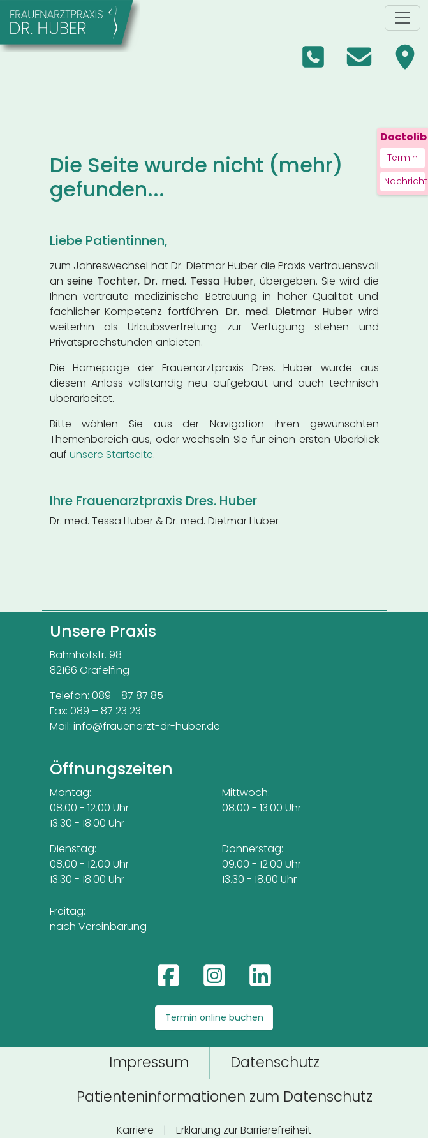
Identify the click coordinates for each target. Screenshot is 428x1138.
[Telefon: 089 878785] (313, 56)
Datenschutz (275, 1062)
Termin (402, 157)
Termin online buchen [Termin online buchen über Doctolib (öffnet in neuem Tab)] (214, 1017)
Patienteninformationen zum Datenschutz (225, 1096)
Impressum (149, 1062)
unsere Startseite (111, 454)
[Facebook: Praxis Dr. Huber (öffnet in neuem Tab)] (168, 975)
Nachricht (404, 181)
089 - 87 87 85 (127, 695)
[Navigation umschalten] (402, 18)
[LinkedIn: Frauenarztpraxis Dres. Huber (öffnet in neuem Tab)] (260, 975)
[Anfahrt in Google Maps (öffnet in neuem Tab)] (405, 56)
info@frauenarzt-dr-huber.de (146, 726)
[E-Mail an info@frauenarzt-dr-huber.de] (359, 56)
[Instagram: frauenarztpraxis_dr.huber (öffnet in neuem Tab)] (214, 975)
